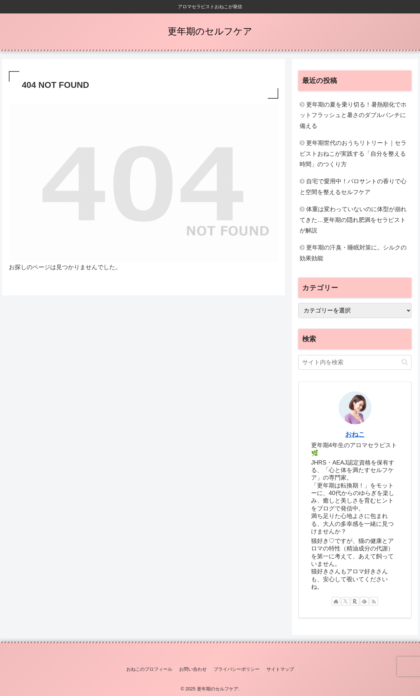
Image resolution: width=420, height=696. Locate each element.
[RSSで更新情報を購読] (373, 601)
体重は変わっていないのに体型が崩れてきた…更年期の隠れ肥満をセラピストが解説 (353, 220)
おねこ (355, 434)
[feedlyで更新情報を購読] (364, 601)
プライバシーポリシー (237, 669)
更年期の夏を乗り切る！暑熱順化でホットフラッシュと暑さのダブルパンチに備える (353, 115)
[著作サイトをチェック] (336, 601)
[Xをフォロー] (345, 601)
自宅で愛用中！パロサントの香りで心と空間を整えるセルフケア (353, 186)
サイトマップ (280, 669)
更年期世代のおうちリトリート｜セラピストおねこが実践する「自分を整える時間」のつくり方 (353, 154)
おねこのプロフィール (149, 669)
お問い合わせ (193, 669)
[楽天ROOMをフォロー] (355, 601)
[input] (355, 362)
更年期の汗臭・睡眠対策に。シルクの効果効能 (353, 252)
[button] (404, 362)
